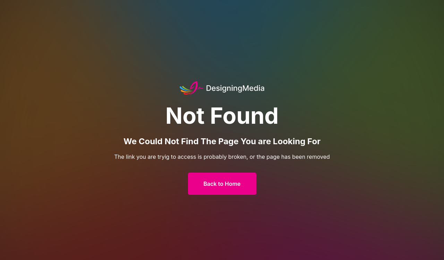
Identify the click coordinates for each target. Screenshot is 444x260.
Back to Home (222, 183)
